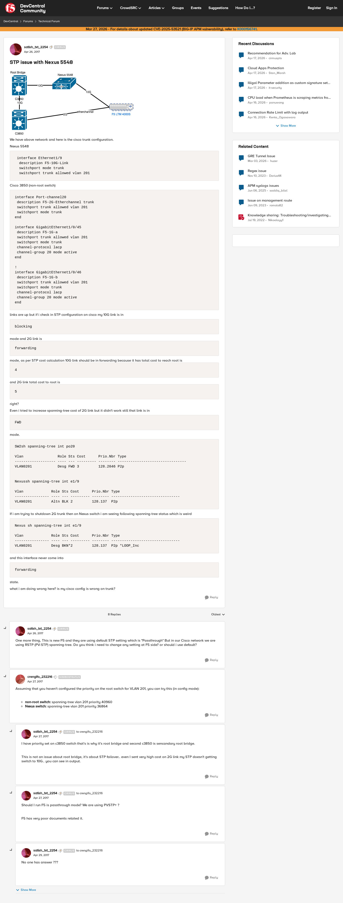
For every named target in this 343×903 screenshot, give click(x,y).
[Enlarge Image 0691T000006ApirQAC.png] (114, 102)
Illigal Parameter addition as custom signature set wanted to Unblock (288, 83)
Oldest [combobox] (218, 615)
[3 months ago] (256, 58)
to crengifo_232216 (89, 732)
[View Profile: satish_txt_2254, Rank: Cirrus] (16, 49)
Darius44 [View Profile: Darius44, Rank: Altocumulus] (275, 176)
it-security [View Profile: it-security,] (275, 88)
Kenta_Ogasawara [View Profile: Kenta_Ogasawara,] (282, 117)
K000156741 (247, 29)
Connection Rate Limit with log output (278, 112)
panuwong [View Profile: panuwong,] (276, 102)
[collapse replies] (5, 628)
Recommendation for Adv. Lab (272, 53)
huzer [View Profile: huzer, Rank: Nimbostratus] (273, 161)
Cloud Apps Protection (266, 68)
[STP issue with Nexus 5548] (35, 633)
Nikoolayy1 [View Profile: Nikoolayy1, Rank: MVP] (275, 220)
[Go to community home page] (25, 8)
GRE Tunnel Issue (261, 156)
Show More (26, 890)
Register (314, 8)
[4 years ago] (256, 220)
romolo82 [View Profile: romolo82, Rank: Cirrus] (276, 205)
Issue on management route (270, 200)
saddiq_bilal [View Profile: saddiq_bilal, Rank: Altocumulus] (279, 190)
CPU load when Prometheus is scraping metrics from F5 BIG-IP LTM (289, 98)
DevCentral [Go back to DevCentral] (11, 21)
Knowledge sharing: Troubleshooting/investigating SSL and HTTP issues (288, 215)
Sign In (331, 8)
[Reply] (211, 597)
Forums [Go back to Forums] (28, 21)
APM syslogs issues (263, 186)
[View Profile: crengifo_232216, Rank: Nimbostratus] (20, 679)
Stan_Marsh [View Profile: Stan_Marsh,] (277, 73)
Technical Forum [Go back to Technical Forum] (49, 21)
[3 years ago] (257, 206)
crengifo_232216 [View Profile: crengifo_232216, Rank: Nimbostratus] (39, 677)
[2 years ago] (257, 176)
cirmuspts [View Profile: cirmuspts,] (275, 58)
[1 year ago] (257, 191)
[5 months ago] (257, 161)
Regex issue (257, 171)
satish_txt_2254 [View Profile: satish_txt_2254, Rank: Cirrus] (36, 47)
